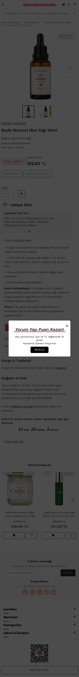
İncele (39, 349)
